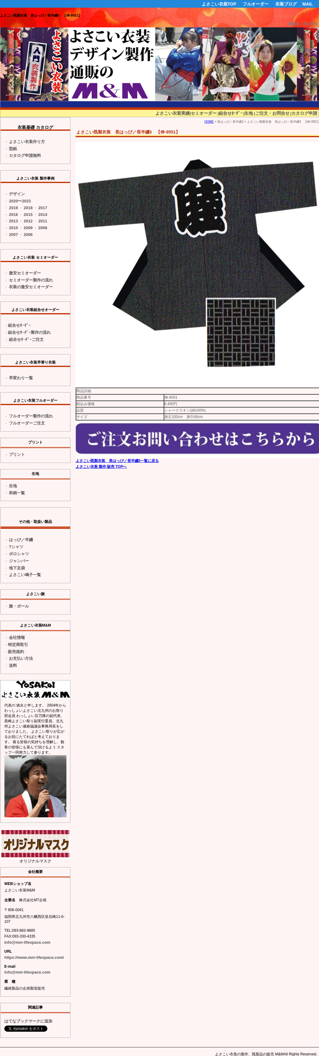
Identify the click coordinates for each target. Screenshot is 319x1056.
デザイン (17, 194)
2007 (13, 234)
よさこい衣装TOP (219, 4)
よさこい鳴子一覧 (25, 574)
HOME (208, 121)
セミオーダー (204, 113)
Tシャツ (16, 546)
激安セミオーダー (25, 273)
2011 (42, 221)
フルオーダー (256, 4)
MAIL (307, 4)
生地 (248, 113)
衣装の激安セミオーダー (31, 287)
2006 (28, 234)
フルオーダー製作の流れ (31, 416)
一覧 (21, 378)
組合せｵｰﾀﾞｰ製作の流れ (29, 332)
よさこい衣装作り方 (27, 141)
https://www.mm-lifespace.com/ (34, 957)
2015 (28, 214)
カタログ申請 (304, 113)
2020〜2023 (20, 201)
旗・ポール (19, 606)
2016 (13, 214)
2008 (42, 227)
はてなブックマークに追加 (28, 1021)
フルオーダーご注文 (27, 423)
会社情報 (17, 637)
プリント (17, 454)
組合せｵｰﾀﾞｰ (230, 113)
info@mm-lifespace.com (27, 942)
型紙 (13, 148)
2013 (13, 221)
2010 (13, 227)
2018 (28, 207)
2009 (28, 227)
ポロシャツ (19, 554)
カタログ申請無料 (25, 155)
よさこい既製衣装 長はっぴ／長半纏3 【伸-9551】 (41, 15)
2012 (28, 221)
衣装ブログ (286, 4)
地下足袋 (17, 568)
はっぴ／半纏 (21, 539)
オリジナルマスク (35, 846)
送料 (13, 665)
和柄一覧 (17, 493)
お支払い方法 (21, 658)
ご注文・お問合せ (272, 113)
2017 (42, 207)
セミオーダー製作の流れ (31, 280)
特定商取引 (18, 644)
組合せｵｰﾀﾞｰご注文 (26, 339)
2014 (42, 214)
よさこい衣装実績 (172, 113)
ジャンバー (19, 561)
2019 (13, 207)
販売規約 (16, 651)
